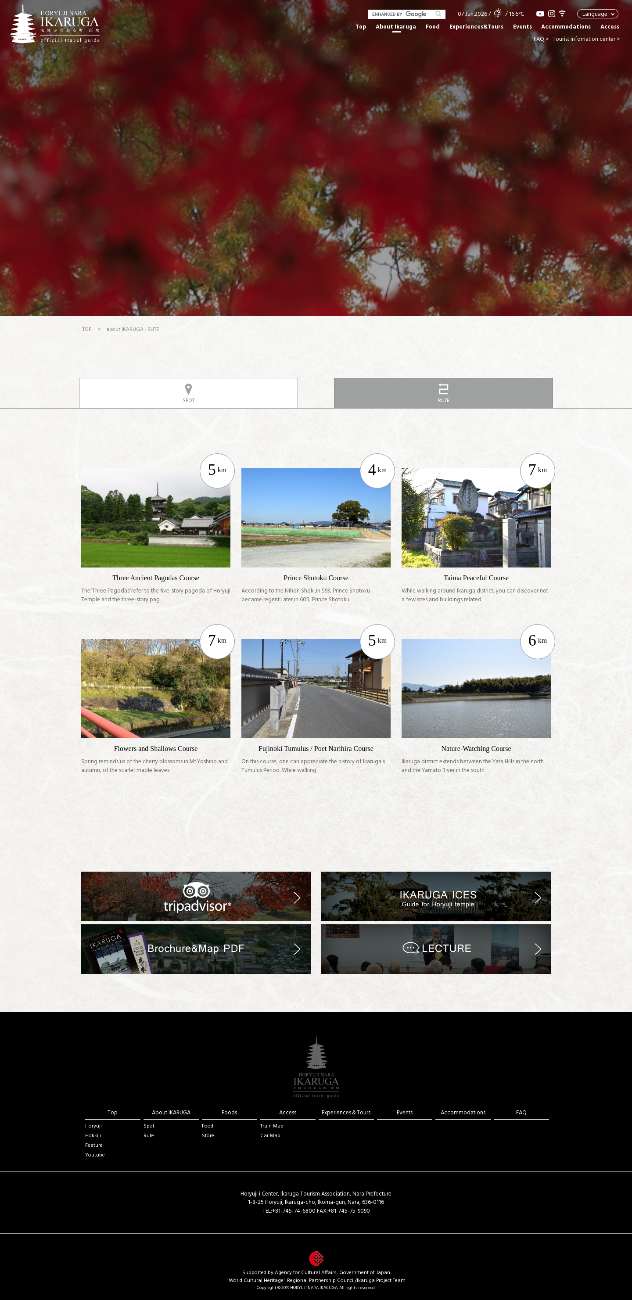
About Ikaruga (396, 27)
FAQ (521, 1112)
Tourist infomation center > (586, 39)
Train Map (272, 1126)
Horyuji (93, 1126)
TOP (87, 329)
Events (522, 27)
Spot (149, 1126)
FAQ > (541, 39)
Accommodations (566, 27)
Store (208, 1135)
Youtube (95, 1155)
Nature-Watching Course (476, 748)
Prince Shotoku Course (316, 578)
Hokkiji (93, 1135)
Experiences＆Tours (346, 1112)
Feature (94, 1145)
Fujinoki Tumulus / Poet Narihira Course (316, 748)
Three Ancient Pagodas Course (155, 578)
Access (609, 27)
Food (433, 27)
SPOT (188, 400)
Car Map (270, 1135)
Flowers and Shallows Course (156, 748)
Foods (229, 1112)
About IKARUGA (171, 1112)
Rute (149, 1135)
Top (361, 27)
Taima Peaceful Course (476, 578)
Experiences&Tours (476, 27)
